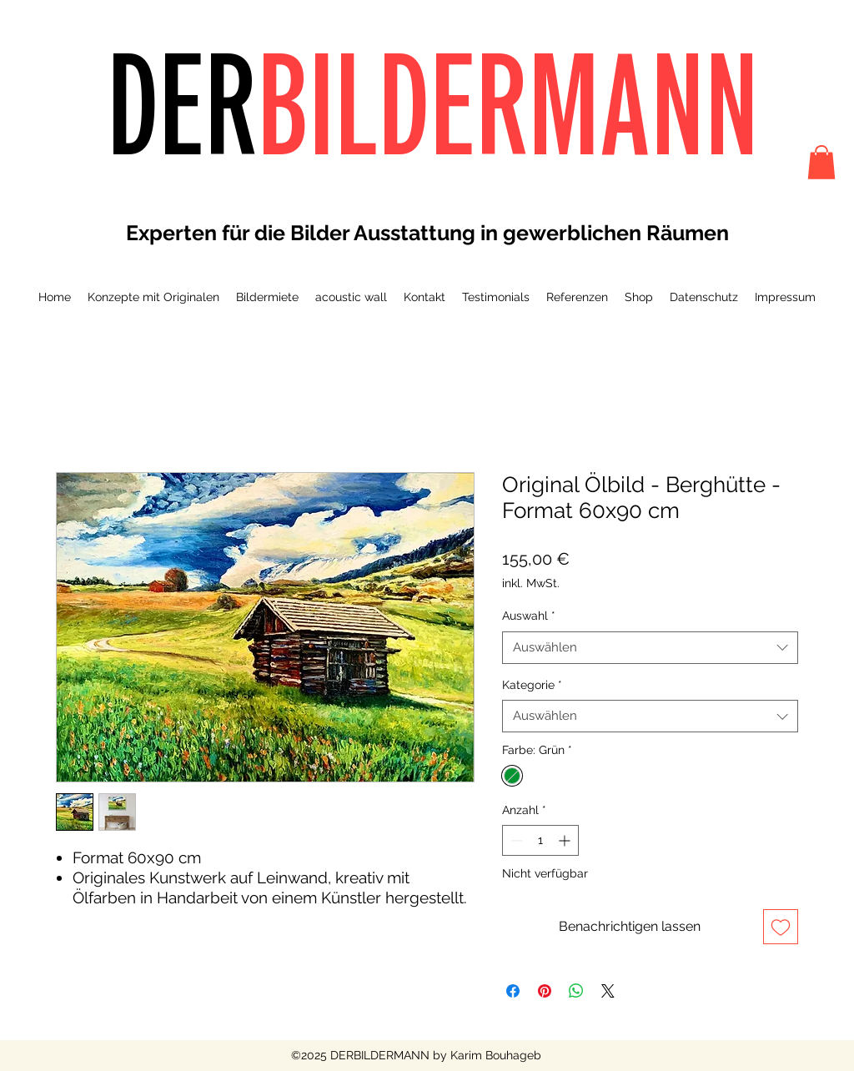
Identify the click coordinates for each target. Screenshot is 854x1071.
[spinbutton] (540, 840)
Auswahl (528, 615)
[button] (821, 162)
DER (182, 103)
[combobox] (650, 647)
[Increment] (565, 840)
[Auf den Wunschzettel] (780, 926)
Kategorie (532, 684)
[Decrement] (515, 840)
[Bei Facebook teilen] (513, 991)
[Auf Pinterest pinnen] (545, 991)
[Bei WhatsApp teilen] (576, 991)
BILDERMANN (508, 103)
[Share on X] (608, 991)
